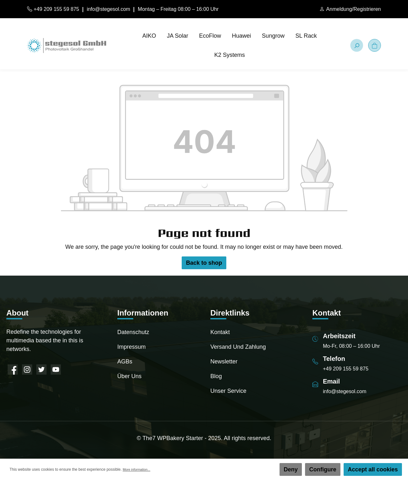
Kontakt (220, 332)
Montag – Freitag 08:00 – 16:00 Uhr (178, 9)
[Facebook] (12, 369)
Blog (216, 376)
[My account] (350, 9)
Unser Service (228, 391)
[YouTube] (55, 369)
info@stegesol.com (108, 9)
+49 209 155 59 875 (53, 9)
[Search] (356, 45)
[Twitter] (41, 369)
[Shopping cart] (374, 45)
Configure (322, 469)
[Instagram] (27, 369)
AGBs (124, 361)
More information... (139, 469)
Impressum (131, 347)
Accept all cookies (373, 469)
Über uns (129, 376)
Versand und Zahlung (238, 347)
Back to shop (204, 263)
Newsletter (223, 361)
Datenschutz (133, 332)
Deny (291, 469)
